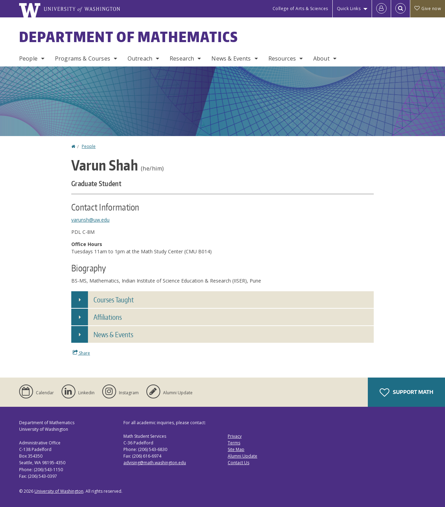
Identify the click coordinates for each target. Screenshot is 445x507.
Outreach (140, 58)
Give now (427, 8)
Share (81, 353)
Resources (282, 58)
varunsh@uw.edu (90, 219)
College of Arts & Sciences (300, 8)
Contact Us (238, 463)
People (28, 58)
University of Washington (58, 491)
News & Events (231, 58)
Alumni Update (242, 456)
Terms (234, 443)
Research (182, 58)
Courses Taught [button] (114, 299)
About (321, 58)
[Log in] (381, 8)
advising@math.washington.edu (154, 463)
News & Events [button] (113, 334)
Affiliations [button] (108, 317)
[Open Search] (400, 8)
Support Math (406, 392)
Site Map (236, 449)
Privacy (235, 436)
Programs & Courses (82, 58)
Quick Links (349, 8)
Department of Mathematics (128, 37)
